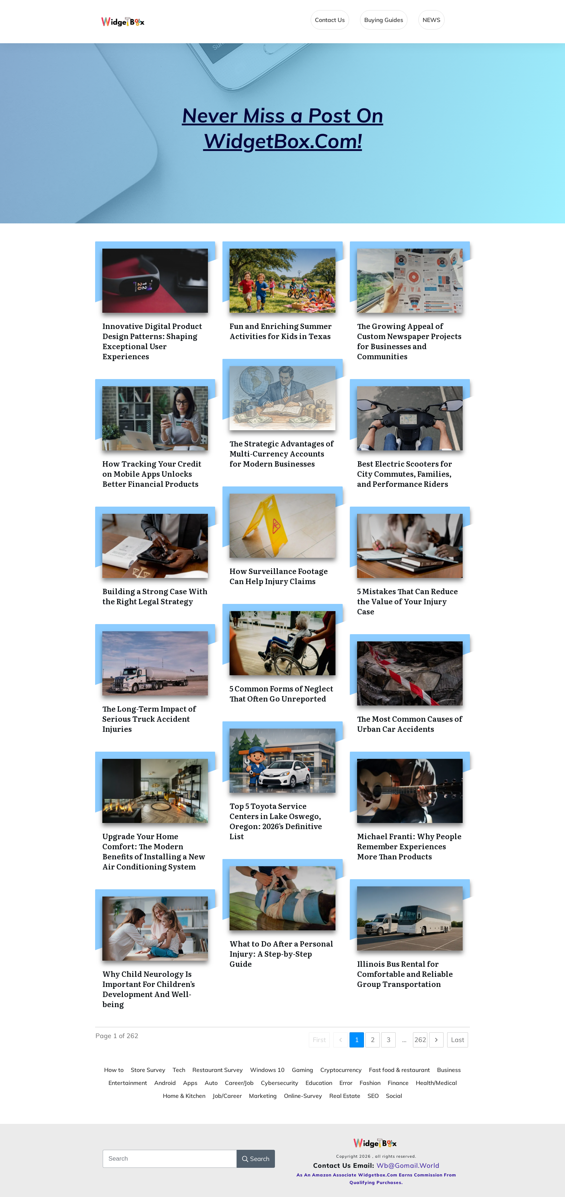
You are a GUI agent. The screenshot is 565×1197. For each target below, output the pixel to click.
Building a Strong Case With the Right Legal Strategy (155, 596)
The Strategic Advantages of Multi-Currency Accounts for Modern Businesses (282, 453)
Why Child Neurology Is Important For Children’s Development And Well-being (148, 988)
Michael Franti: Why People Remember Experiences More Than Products (409, 846)
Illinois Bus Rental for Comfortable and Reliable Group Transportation (405, 973)
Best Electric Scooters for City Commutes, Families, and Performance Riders (404, 473)
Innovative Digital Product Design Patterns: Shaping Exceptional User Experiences (152, 340)
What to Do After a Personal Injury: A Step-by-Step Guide (281, 953)
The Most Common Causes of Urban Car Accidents (409, 723)
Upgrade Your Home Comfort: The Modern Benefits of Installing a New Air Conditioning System (153, 851)
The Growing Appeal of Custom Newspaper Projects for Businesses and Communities (409, 340)
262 (420, 1040)
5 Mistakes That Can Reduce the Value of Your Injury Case (407, 601)
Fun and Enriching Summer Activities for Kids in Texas (281, 330)
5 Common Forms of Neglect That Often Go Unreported (281, 693)
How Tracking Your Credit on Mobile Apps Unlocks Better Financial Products (151, 473)
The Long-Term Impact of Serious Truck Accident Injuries (149, 718)
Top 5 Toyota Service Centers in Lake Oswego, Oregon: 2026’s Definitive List (276, 820)
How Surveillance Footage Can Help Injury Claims (279, 575)
